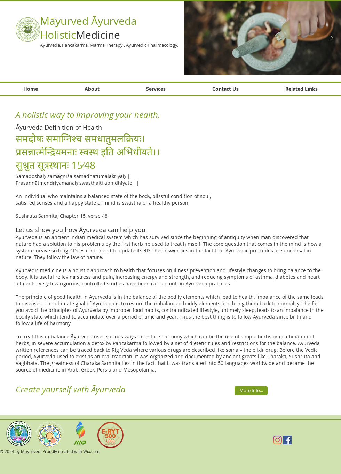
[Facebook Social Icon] (287, 440)
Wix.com (91, 451)
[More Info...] (251, 390)
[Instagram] (277, 440)
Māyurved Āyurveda (88, 21)
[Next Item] (331, 38)
